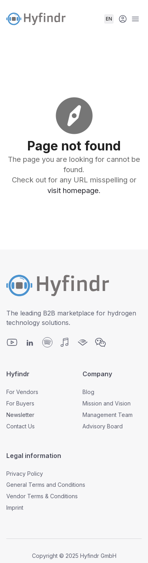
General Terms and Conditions (45, 484)
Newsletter (20, 414)
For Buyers (20, 403)
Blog (88, 391)
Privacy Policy (24, 473)
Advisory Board (102, 426)
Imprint (14, 507)
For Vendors (22, 391)
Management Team (107, 414)
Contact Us (20, 426)
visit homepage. (74, 190)
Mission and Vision (106, 403)
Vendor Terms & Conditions (42, 496)
